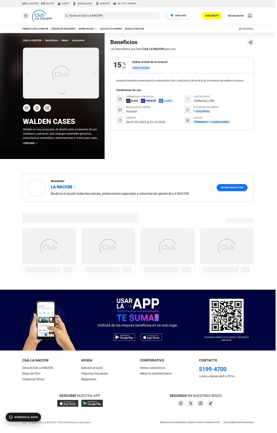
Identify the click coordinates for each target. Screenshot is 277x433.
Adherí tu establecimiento (156, 373)
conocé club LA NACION (35, 29)
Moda (65, 40)
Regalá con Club (134, 29)
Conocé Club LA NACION (37, 368)
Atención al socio (92, 368)
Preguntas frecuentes (94, 373)
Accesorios (78, 40)
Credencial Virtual (33, 379)
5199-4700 (213, 369)
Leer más (30, 143)
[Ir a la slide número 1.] (59, 92)
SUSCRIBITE (212, 15)
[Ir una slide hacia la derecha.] (94, 73)
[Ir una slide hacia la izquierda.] (28, 73)
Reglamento (88, 379)
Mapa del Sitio (31, 373)
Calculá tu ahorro (111, 29)
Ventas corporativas (152, 368)
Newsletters (246, 28)
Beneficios (51, 40)
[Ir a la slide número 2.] (64, 92)
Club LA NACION (32, 40)
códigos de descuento (63, 29)
